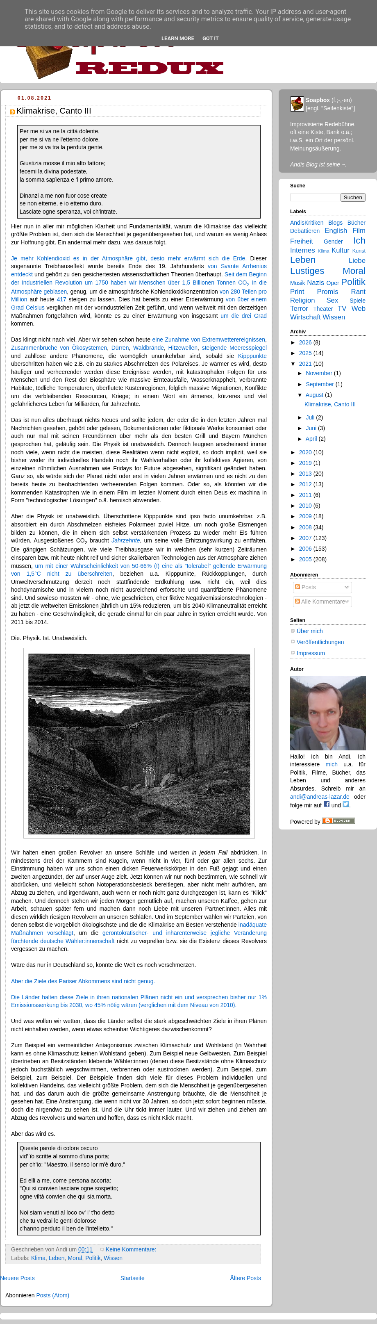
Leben (57, 1258)
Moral (75, 1258)
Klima (38, 1258)
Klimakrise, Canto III (53, 110)
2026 (306, 342)
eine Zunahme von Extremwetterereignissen (209, 339)
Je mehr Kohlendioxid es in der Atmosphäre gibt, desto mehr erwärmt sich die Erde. (129, 258)
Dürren (120, 347)
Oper (333, 283)
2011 (306, 495)
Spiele (358, 300)
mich (331, 764)
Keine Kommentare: (132, 1249)
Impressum (311, 653)
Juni (312, 428)
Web (359, 308)
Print (297, 292)
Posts (305, 587)
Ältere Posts (245, 1278)
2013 (306, 473)
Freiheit (301, 241)
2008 (306, 527)
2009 (306, 516)
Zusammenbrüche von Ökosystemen (59, 347)
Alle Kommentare (320, 601)
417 (61, 299)
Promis (327, 292)
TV (342, 308)
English (336, 231)
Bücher (356, 222)
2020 (306, 452)
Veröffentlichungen (320, 642)
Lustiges (307, 271)
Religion (302, 300)
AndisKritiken (307, 222)
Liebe (357, 260)
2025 (306, 353)
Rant (358, 292)
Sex (332, 300)
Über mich (310, 631)
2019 (306, 463)
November (320, 373)
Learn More (177, 38)
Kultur (341, 250)
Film (359, 231)
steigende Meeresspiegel (234, 347)
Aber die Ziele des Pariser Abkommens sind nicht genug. (83, 981)
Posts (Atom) (52, 1295)
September (320, 384)
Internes (302, 250)
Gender (333, 241)
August (315, 395)
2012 (306, 484)
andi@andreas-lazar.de (320, 796)
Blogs (335, 222)
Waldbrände (148, 347)
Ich (359, 240)
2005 (306, 559)
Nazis (315, 283)
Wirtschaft (305, 317)
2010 (306, 505)
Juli (311, 417)
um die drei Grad (243, 315)
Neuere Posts (17, 1278)
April (312, 438)
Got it (210, 38)
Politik (92, 1258)
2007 (306, 538)
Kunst (359, 251)
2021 (306, 363)
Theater (323, 308)
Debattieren (305, 231)
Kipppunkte (252, 356)
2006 (306, 548)
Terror (299, 308)
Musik (297, 283)
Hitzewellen (183, 347)
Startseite (132, 1278)
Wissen (113, 1258)
